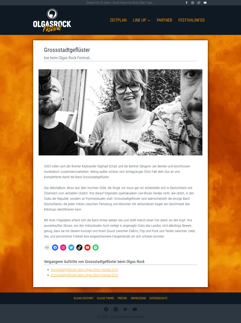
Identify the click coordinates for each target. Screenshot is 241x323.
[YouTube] (205, 2)
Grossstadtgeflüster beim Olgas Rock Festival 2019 (84, 270)
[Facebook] (186, 2)
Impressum (138, 298)
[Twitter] (199, 2)
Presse (122, 298)
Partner (164, 20)
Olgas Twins (105, 298)
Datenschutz (158, 298)
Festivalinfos (191, 20)
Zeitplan (118, 20)
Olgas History (83, 298)
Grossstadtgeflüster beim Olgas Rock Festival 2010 (84, 275)
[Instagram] (192, 2)
